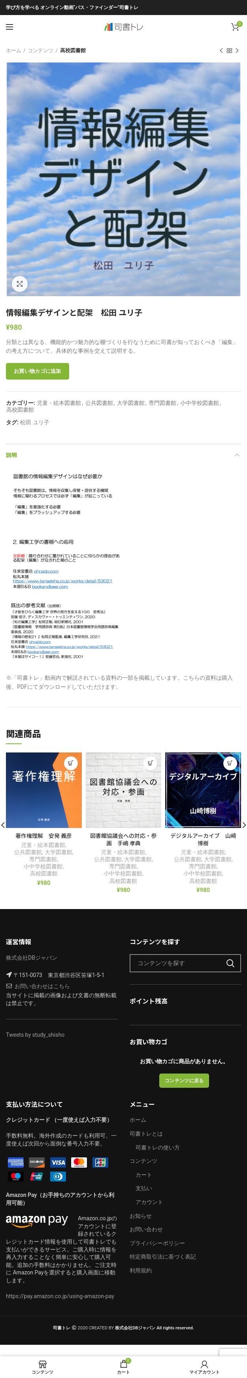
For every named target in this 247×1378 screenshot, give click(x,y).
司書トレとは (146, 1133)
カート (144, 1175)
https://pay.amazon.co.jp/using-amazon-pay (60, 1296)
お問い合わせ (146, 1229)
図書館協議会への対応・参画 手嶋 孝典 (123, 839)
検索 (230, 963)
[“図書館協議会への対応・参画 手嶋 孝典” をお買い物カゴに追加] (150, 763)
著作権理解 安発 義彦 (43, 835)
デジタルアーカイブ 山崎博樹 (203, 839)
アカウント (149, 1202)
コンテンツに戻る (184, 1080)
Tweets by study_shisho (35, 1035)
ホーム (13, 50)
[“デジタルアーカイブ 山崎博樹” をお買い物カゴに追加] (230, 763)
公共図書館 (99, 403)
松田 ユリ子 (34, 422)
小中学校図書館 (199, 403)
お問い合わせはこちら (42, 986)
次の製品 (237, 51)
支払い (144, 1188)
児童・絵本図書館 (59, 403)
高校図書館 (73, 50)
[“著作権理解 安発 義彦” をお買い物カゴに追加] (71, 763)
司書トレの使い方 (158, 1147)
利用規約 (141, 1270)
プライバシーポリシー (157, 1243)
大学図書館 (131, 403)
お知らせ (141, 1216)
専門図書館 (162, 403)
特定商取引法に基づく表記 (163, 1256)
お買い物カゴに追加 (37, 371)
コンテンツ (40, 50)
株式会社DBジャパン (31, 958)
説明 (11, 455)
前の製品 (221, 51)
